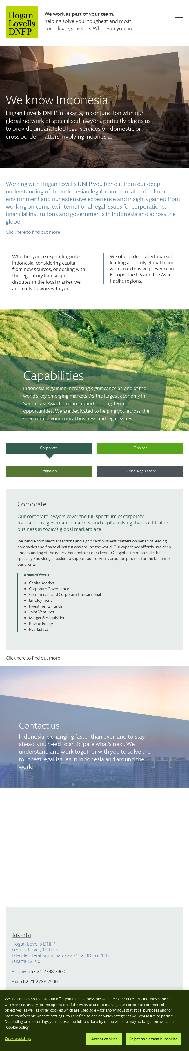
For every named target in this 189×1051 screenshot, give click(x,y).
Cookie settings (18, 1038)
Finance (140, 447)
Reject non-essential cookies (153, 1038)
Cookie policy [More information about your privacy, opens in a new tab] (17, 1027)
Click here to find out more (33, 232)
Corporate (49, 447)
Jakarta (21, 934)
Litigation (49, 471)
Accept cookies (104, 1038)
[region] (94, 1020)
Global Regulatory (140, 471)
